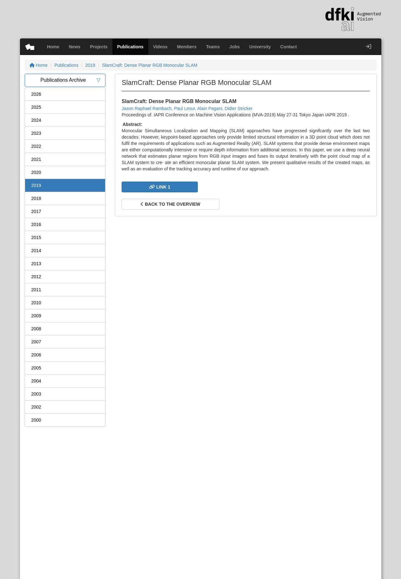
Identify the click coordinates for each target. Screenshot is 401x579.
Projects (98, 46)
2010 (36, 302)
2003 (36, 393)
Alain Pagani (209, 108)
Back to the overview (170, 204)
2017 (36, 211)
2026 (36, 94)
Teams (213, 46)
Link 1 (159, 187)
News (75, 46)
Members (187, 46)
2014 (36, 250)
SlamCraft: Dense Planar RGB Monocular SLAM (149, 65)
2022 (36, 146)
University (260, 46)
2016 (36, 224)
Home (53, 46)
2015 (36, 237)
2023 (36, 133)
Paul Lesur (184, 108)
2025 (36, 107)
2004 (36, 380)
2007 (36, 341)
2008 (36, 328)
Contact (288, 46)
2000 (36, 420)
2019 (90, 65)
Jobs (234, 46)
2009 (36, 315)
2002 (36, 407)
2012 (36, 276)
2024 (36, 120)
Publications (130, 46)
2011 (36, 289)
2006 (36, 354)
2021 (36, 159)
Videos (160, 46)
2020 (36, 172)
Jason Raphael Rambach (146, 108)
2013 (36, 263)
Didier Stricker (239, 108)
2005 (36, 367)
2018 (36, 198)
